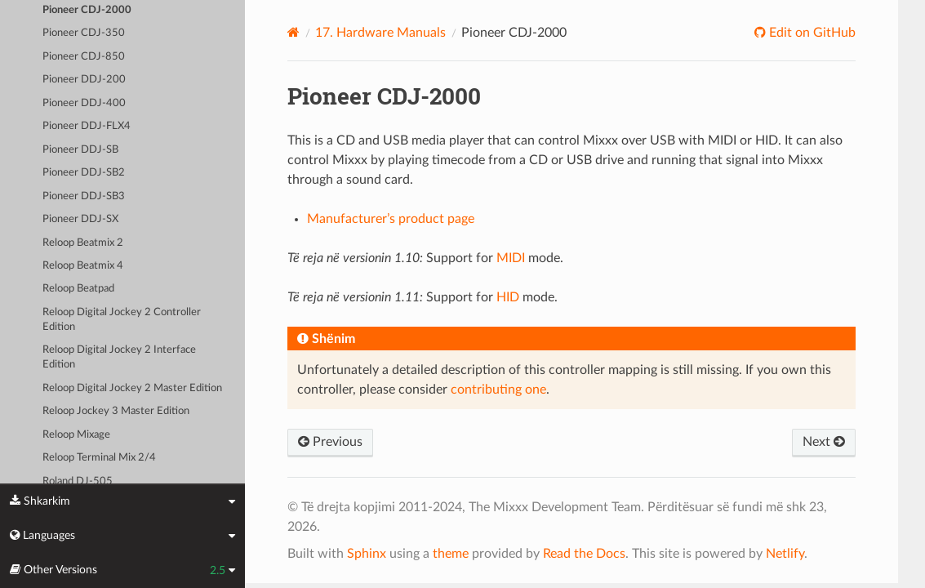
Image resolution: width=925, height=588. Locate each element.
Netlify (785, 553)
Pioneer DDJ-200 (84, 79)
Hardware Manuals (380, 32)
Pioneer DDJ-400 (84, 103)
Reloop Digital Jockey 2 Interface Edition (119, 357)
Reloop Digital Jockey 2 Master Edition (132, 388)
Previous (330, 441)
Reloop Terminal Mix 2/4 (99, 457)
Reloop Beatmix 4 (82, 266)
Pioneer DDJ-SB (80, 150)
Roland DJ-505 (77, 481)
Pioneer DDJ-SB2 (83, 172)
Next (824, 441)
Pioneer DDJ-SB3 (83, 196)
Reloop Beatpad (78, 288)
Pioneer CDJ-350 (83, 33)
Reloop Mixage (76, 435)
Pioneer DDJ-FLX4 (86, 126)
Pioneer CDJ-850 (83, 56)
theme (451, 553)
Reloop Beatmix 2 (82, 243)
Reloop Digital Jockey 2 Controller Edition (121, 319)
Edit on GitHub (811, 32)
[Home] (293, 32)
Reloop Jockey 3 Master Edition (115, 411)
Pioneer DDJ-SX (80, 219)
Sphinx (366, 553)
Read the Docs (584, 553)
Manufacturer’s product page (390, 218)
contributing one (498, 389)
